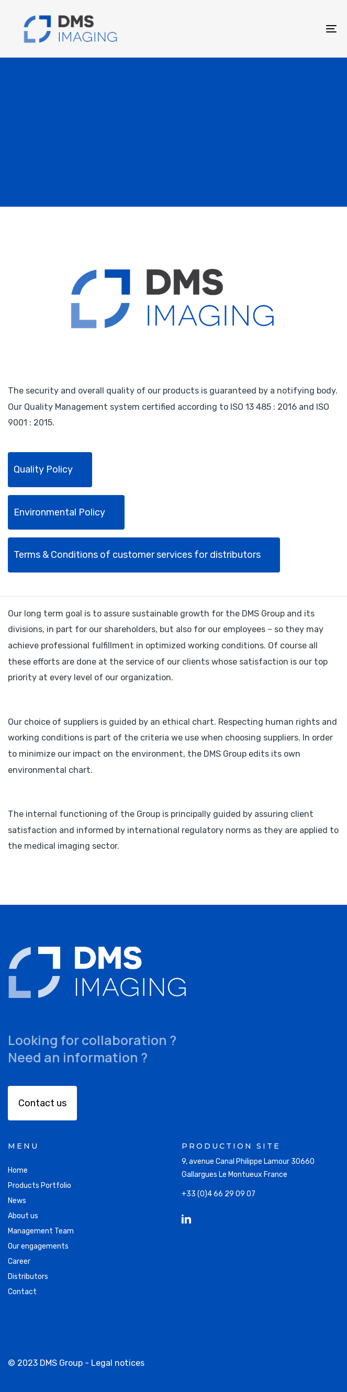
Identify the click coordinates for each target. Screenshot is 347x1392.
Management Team (41, 1231)
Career (19, 1261)
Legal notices (117, 1363)
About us (23, 1215)
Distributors (28, 1276)
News (17, 1200)
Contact (22, 1291)
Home (18, 1170)
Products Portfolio (39, 1185)
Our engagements (38, 1246)
